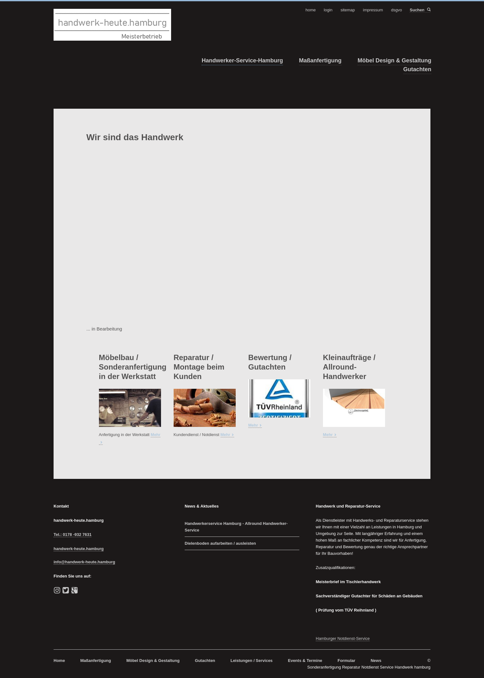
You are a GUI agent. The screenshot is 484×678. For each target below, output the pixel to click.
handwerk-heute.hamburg (79, 548)
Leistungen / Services (251, 660)
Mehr (225, 434)
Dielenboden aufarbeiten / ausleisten (220, 543)
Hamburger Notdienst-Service (343, 638)
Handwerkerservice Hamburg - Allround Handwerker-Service (236, 526)
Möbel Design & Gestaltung (394, 60)
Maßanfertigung (320, 60)
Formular (346, 660)
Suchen (428, 10)
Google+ (74, 590)
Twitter (65, 590)
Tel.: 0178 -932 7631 (72, 534)
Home (59, 660)
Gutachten (417, 69)
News (376, 660)
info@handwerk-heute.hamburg (84, 562)
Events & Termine (305, 660)
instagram (57, 590)
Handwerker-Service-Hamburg (242, 60)
